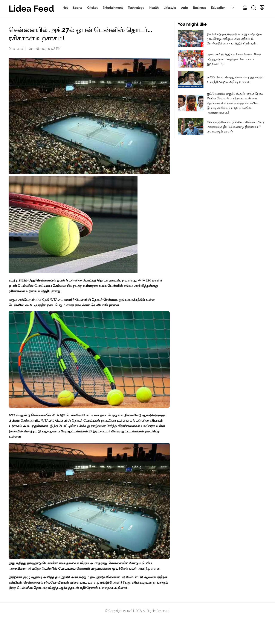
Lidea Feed (31, 8)
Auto (184, 7)
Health (154, 7)
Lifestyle (170, 7)
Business (199, 7)
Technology (136, 7)
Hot (65, 7)
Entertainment (113, 7)
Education (218, 7)
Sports (77, 7)
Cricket (92, 7)
